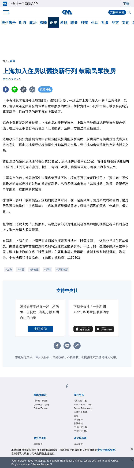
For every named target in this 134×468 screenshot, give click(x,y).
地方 (115, 22)
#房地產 (34, 269)
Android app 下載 (82, 404)
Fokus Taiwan (41, 408)
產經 (63, 22)
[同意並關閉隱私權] (132, 449)
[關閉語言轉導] (132, 460)
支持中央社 (117, 12)
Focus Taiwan (41, 401)
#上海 (8, 269)
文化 (125, 22)
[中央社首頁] (67, 12)
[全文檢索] (129, 12)
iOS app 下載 (80, 401)
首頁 (5, 61)
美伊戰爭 (9, 22)
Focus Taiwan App (83, 408)
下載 (126, 3)
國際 (43, 22)
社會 (105, 22)
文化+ (77, 416)
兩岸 (53, 22)
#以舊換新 (62, 269)
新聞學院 (78, 423)
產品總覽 (78, 444)
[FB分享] (6, 89)
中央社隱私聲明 (106, 449)
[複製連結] (23, 89)
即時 (22, 22)
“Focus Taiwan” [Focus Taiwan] (41, 464)
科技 (84, 22)
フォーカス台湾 (41, 404)
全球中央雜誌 (80, 412)
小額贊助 (40, 329)
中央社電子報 (80, 427)
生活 (94, 22)
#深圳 (47, 269)
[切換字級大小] (32, 89)
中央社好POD (81, 431)
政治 (32, 22)
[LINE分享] (15, 89)
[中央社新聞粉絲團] (67, 387)
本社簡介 (38, 444)
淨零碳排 (78, 419)
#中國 (20, 269)
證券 (74, 22)
